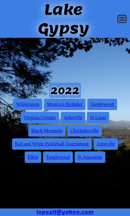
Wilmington (27, 104)
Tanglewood (102, 104)
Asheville (73, 117)
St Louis (98, 117)
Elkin (33, 157)
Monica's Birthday (64, 104)
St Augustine (90, 157)
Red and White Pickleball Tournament (51, 143)
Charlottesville (84, 130)
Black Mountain (47, 130)
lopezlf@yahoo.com (65, 212)
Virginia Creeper (40, 117)
